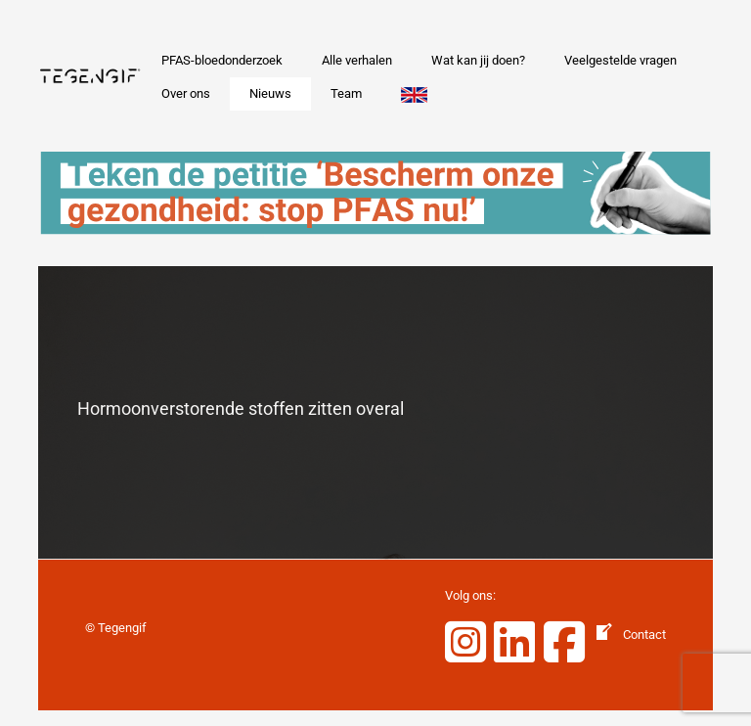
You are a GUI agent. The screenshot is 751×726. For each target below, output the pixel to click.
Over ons (185, 93)
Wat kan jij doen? (478, 60)
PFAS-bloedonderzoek (222, 60)
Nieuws (270, 93)
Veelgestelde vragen (620, 60)
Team (346, 93)
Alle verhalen (357, 60)
